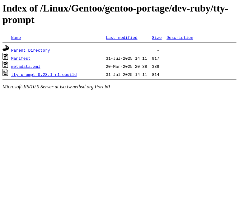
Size (157, 37)
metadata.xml (25, 66)
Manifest (20, 58)
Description (179, 37)
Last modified (121, 37)
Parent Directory (30, 50)
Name (16, 37)
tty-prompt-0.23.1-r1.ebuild (44, 74)
